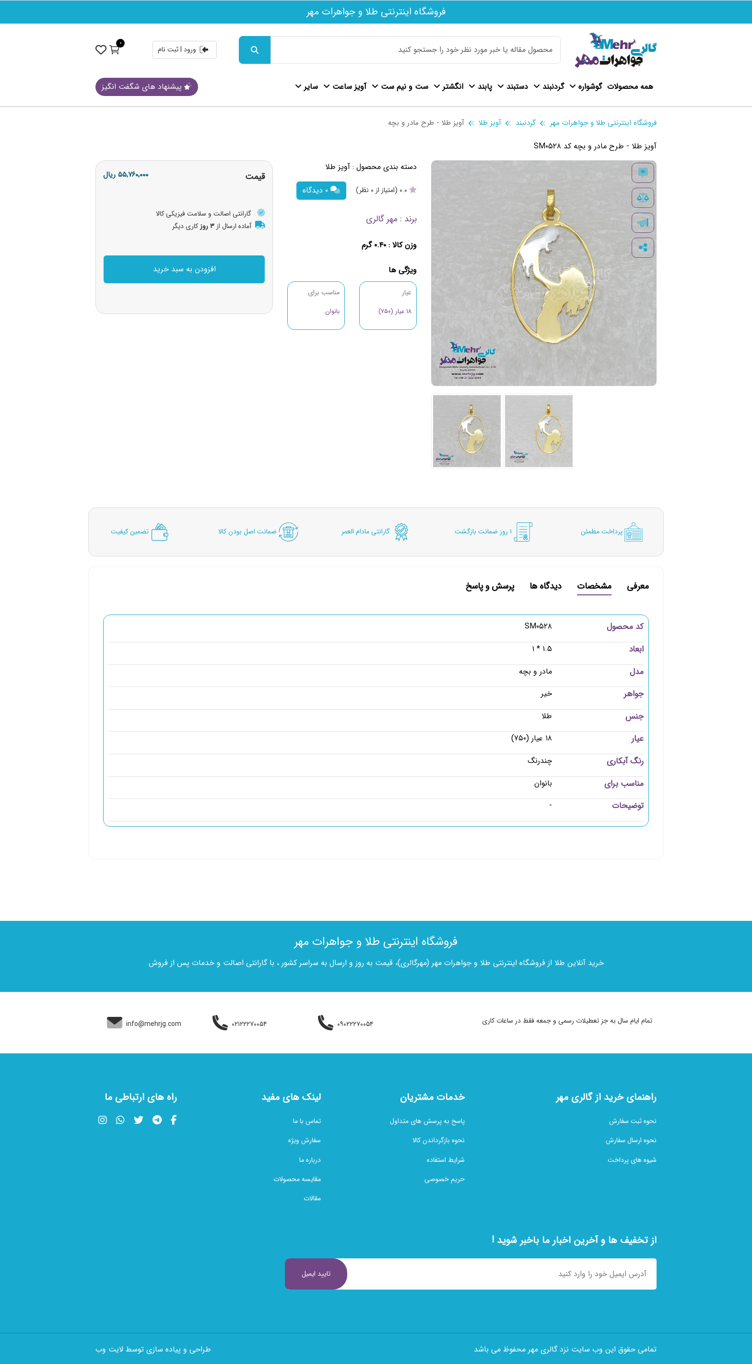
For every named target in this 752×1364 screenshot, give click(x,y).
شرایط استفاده (446, 1160)
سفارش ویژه (304, 1140)
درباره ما (310, 1160)
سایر (306, 87)
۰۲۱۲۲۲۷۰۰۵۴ (239, 1024)
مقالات (312, 1198)
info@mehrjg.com (144, 1024)
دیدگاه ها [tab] (545, 587)
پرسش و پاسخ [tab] (490, 587)
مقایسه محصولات (297, 1179)
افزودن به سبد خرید (184, 269)
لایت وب (109, 1349)
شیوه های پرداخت (632, 1160)
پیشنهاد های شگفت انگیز (147, 87)
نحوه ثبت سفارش (633, 1121)
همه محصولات (630, 87)
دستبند (512, 87)
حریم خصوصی (444, 1179)
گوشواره (585, 87)
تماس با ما (307, 1121)
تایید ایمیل (316, 1273)
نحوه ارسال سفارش (631, 1140)
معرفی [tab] (638, 587)
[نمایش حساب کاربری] (100, 49)
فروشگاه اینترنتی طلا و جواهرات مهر (603, 123)
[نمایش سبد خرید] (114, 49)
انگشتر (448, 87)
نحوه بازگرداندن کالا (438, 1140)
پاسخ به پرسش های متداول (427, 1121)
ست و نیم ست (400, 87)
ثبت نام (168, 49)
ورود (197, 49)
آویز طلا (490, 123)
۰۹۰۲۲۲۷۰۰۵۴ (346, 1024)
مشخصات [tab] (594, 587)
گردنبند (548, 87)
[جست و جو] (254, 50)
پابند (480, 87)
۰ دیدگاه (321, 190)
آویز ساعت (344, 87)
